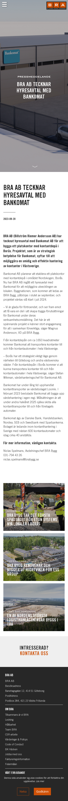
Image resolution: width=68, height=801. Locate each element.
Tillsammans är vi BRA (17, 715)
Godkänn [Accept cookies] (42, 791)
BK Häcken (11, 749)
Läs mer (40, 781)
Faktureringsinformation (17, 759)
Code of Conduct (14, 744)
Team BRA (11, 730)
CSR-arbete (11, 734)
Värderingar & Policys (16, 739)
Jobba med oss (13, 754)
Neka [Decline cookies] (23, 791)
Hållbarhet (10, 725)
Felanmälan (11, 764)
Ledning (9, 720)
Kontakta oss (34, 654)
